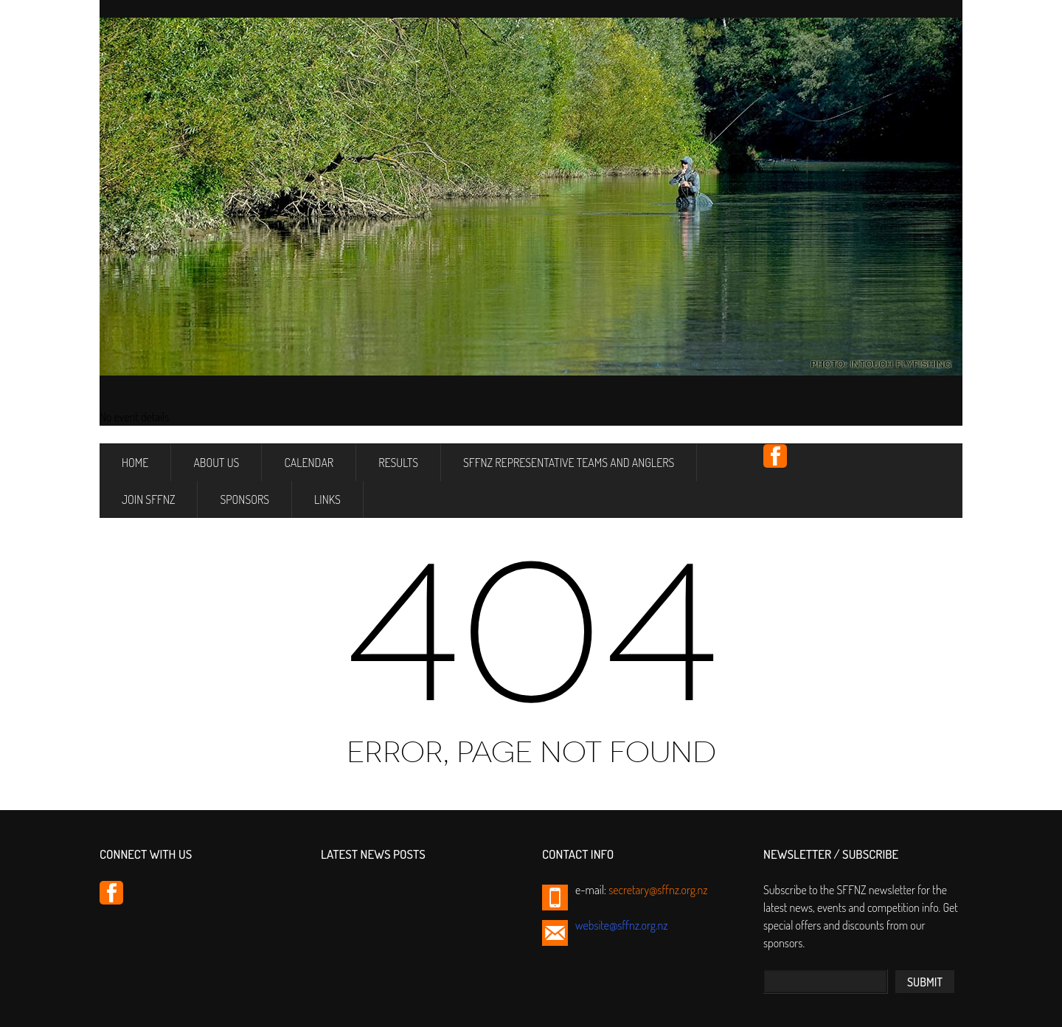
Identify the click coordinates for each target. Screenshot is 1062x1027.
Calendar (308, 462)
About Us (216, 462)
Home (135, 462)
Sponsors (244, 499)
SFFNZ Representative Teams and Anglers (568, 462)
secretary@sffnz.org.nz (657, 889)
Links (327, 499)
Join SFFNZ (148, 499)
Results (398, 462)
